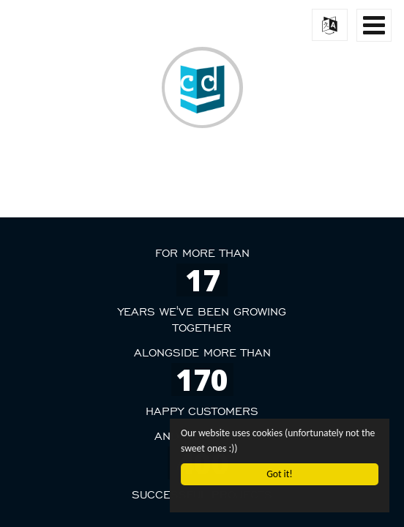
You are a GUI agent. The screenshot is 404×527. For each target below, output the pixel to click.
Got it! (279, 474)
